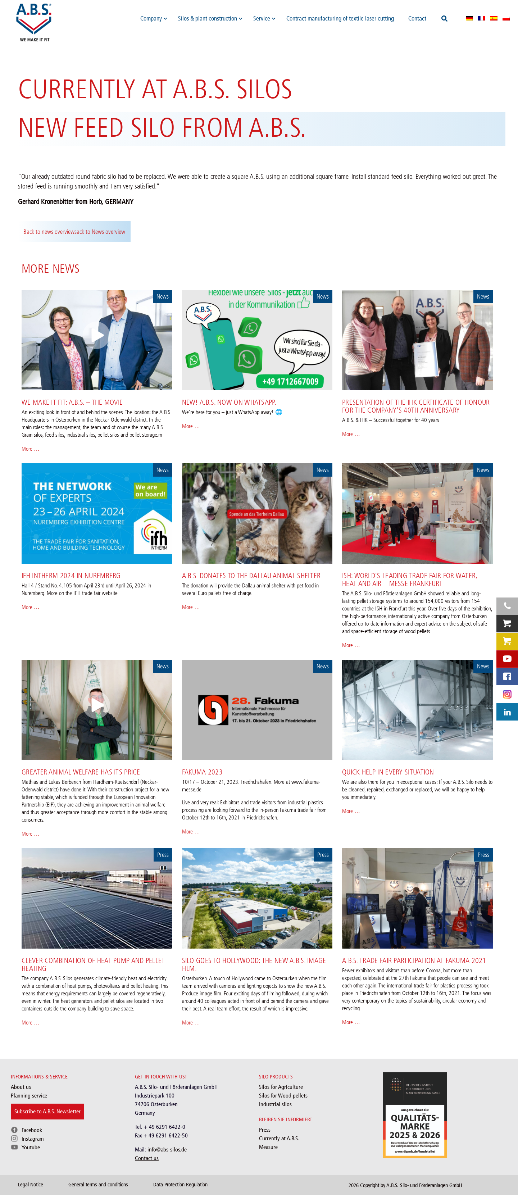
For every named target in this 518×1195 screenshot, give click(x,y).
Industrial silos (275, 1104)
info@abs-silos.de (167, 1149)
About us (21, 1086)
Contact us (147, 1158)
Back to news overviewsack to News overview (74, 231)
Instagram (33, 1138)
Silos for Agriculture (281, 1086)
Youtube (31, 1147)
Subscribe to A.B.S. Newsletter (47, 1111)
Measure (268, 1147)
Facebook (32, 1130)
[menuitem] (469, 18)
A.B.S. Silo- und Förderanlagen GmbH (424, 1185)
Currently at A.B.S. (279, 1138)
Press (265, 1129)
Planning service (29, 1095)
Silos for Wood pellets (283, 1095)
